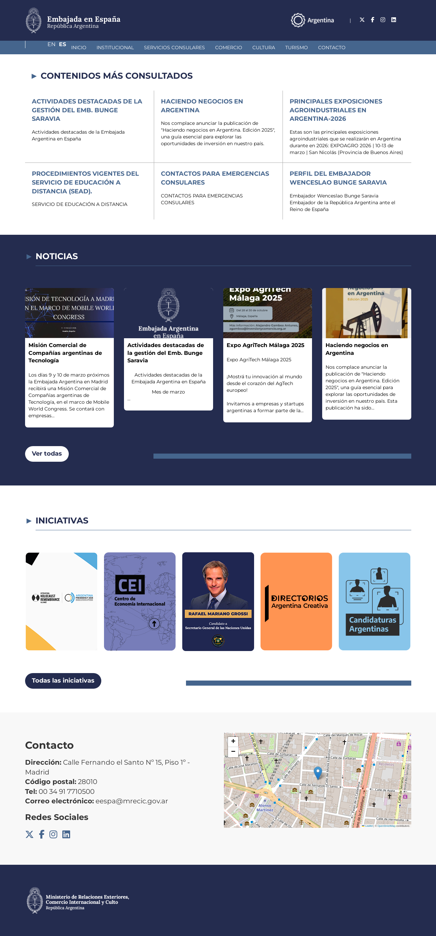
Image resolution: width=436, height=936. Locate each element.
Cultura (227, 47)
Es (407, 20)
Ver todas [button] (47, 453)
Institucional (79, 47)
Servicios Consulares (138, 47)
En (394, 20)
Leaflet (367, 825)
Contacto (296, 47)
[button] (318, 773)
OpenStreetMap (386, 825)
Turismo (260, 47)
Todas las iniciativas (63, 680)
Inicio (42, 47)
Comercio (192, 47)
